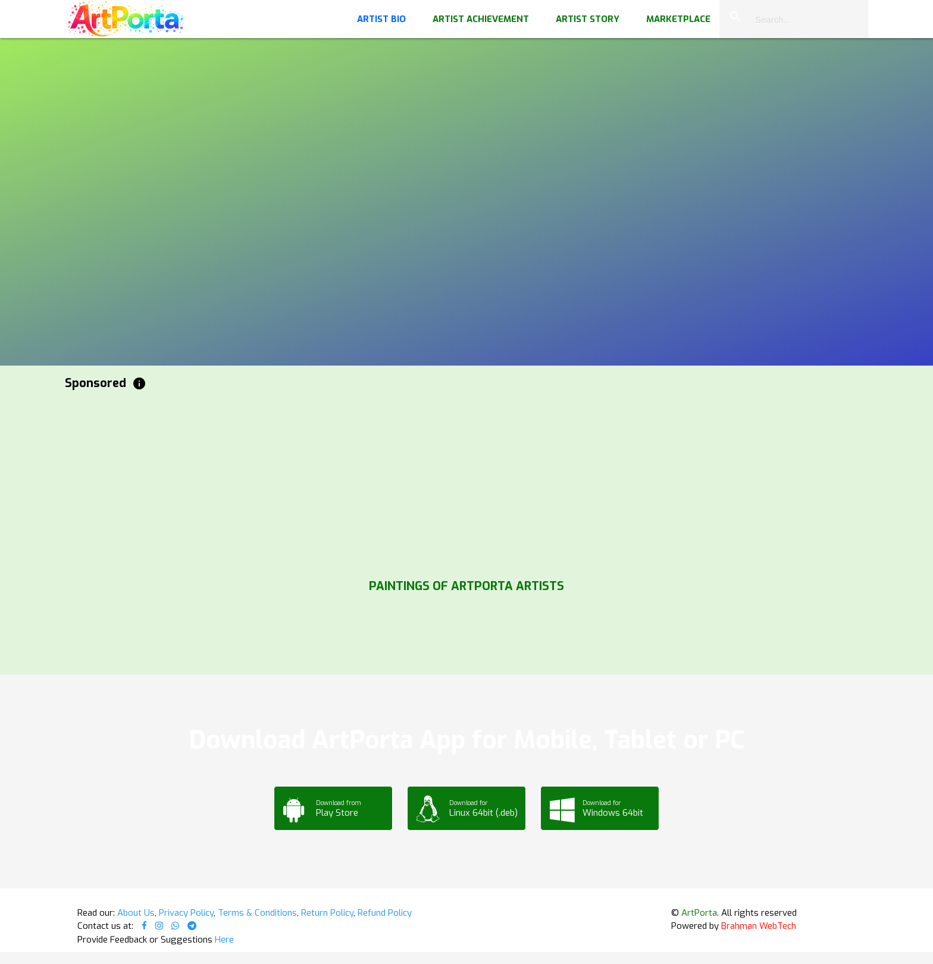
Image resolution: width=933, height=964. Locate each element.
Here (224, 940)
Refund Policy (385, 913)
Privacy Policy (186, 913)
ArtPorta (699, 913)
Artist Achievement (481, 19)
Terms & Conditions (257, 913)
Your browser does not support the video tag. (466, 119)
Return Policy (327, 913)
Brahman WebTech (758, 926)
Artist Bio (381, 19)
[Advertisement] (422, 481)
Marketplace (678, 19)
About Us (136, 913)
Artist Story (587, 19)
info (139, 383)
